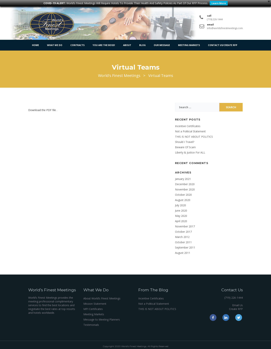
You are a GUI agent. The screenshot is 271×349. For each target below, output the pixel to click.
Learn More (219, 3)
